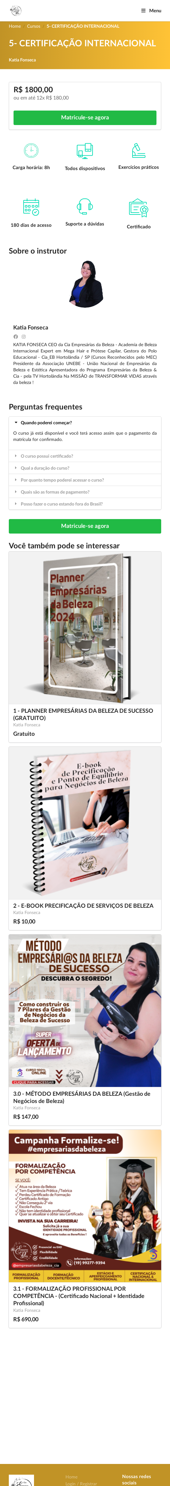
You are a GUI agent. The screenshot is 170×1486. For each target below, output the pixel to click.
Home (15, 26)
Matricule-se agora (85, 118)
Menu (151, 10)
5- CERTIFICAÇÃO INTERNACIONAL (83, 26)
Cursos (33, 26)
